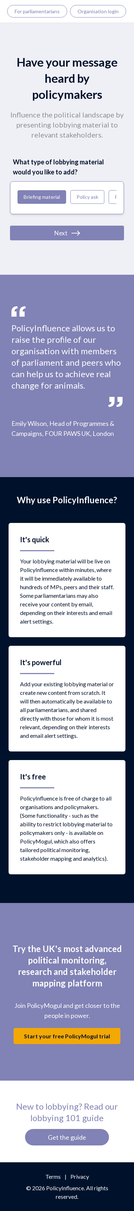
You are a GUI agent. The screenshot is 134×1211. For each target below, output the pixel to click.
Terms (53, 1176)
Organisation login (98, 11)
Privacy (79, 1176)
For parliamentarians (37, 11)
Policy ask (87, 197)
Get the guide (67, 1137)
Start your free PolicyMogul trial (67, 1036)
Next (67, 233)
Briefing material (42, 197)
